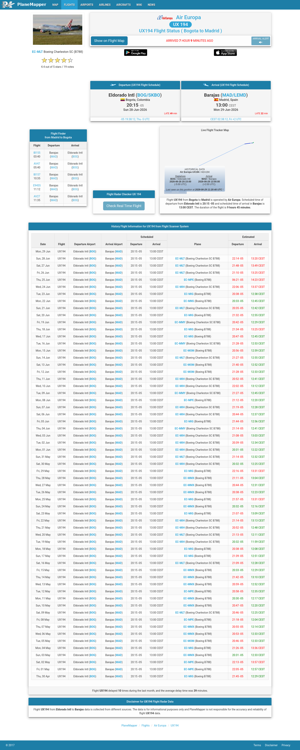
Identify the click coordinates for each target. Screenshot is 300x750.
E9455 (37, 185)
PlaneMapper (129, 725)
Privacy (288, 745)
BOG (75, 156)
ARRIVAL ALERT (261, 40)
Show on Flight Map (109, 41)
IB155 (36, 152)
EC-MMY (180, 322)
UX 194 (180, 24)
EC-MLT (37, 52)
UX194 (175, 725)
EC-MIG (188, 293)
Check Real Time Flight (123, 206)
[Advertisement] (180, 68)
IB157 (36, 174)
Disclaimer (273, 745)
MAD (54, 156)
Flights (146, 725)
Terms (259, 745)
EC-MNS (189, 301)
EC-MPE (189, 279)
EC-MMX (188, 478)
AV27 (37, 196)
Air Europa (188, 17)
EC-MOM (188, 350)
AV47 (37, 163)
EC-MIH (180, 286)
